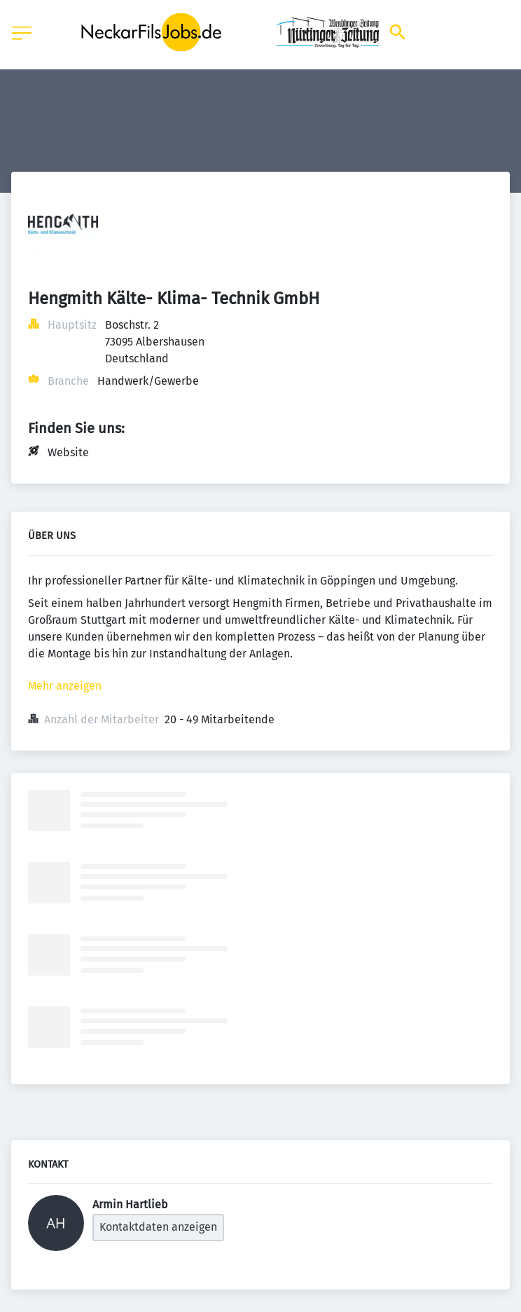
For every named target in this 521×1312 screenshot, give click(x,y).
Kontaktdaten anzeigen (158, 1227)
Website (68, 452)
